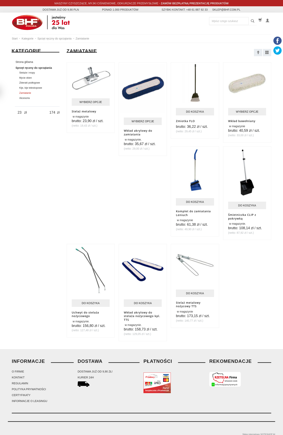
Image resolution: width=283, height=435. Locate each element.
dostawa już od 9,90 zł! (95, 368)
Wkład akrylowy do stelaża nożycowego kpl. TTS (142, 313)
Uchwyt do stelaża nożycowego (85, 311)
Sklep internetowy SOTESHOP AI (259, 431)
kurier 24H (86, 374)
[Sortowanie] (258, 52)
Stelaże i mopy (27, 72)
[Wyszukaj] (252, 21)
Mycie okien (25, 77)
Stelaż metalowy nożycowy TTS (188, 303)
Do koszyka (195, 112)
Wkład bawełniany (241, 121)
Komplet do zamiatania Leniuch (193, 212)
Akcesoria (24, 98)
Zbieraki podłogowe (29, 82)
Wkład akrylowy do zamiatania (138, 131)
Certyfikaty (21, 392)
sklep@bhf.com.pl (226, 9)
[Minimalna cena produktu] (19, 112)
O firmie (18, 368)
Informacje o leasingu (29, 397)
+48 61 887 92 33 (197, 9)
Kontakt (18, 374)
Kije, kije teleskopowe (30, 87)
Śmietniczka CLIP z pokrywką (242, 215)
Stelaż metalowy (84, 111)
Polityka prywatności (29, 386)
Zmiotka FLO (185, 121)
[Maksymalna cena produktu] (52, 112)
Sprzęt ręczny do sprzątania (34, 67)
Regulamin (20, 380)
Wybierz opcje (90, 101)
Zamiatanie (25, 93)
